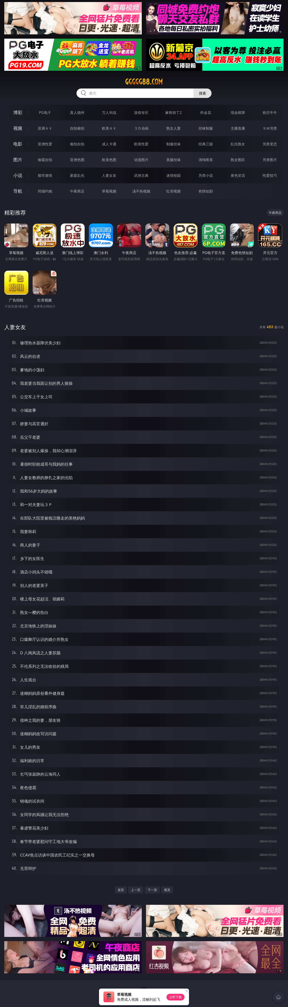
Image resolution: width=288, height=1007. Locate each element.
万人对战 (109, 112)
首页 (121, 890)
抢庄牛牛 (270, 112)
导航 (17, 191)
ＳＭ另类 (270, 128)
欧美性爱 (141, 144)
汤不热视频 (141, 191)
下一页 (152, 890)
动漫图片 (141, 159)
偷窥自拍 (45, 159)
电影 (17, 144)
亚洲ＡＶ (45, 128)
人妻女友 (109, 175)
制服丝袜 (173, 144)
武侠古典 (141, 175)
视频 (17, 128)
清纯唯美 (205, 159)
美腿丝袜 (173, 159)
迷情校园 (173, 175)
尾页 (167, 890)
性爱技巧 (270, 175)
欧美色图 (109, 159)
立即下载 (175, 997)
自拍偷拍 (77, 128)
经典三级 (205, 144)
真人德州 (77, 112)
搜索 (202, 93)
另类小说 (205, 175)
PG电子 (45, 112)
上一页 (135, 890)
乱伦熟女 (238, 144)
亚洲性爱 (45, 144)
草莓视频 (109, 191)
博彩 (17, 112)
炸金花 (205, 112)
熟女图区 (238, 159)
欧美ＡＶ (109, 128)
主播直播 (238, 128)
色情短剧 (205, 191)
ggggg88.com (144, 81)
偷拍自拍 (77, 144)
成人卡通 (109, 144)
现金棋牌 (238, 112)
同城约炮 (45, 191)
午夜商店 (77, 191)
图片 (17, 160)
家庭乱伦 (77, 175)
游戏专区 (141, 112)
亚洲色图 (77, 159)
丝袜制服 (205, 128)
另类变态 (270, 144)
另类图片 (270, 159)
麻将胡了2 (173, 112)
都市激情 (45, 175)
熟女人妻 (173, 128)
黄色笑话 (238, 175)
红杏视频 (173, 191)
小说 (17, 175)
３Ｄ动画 (141, 128)
